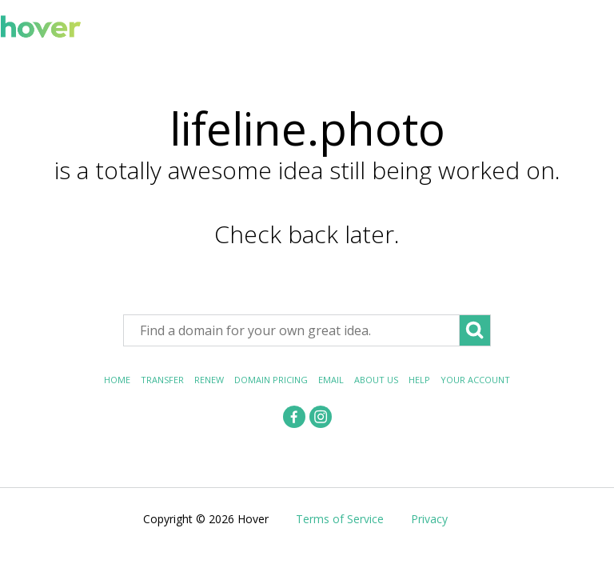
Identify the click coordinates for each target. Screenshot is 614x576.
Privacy (429, 518)
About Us (376, 380)
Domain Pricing (271, 380)
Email (331, 380)
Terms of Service (340, 518)
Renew (209, 380)
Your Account (475, 380)
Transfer (162, 380)
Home (117, 380)
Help (419, 380)
